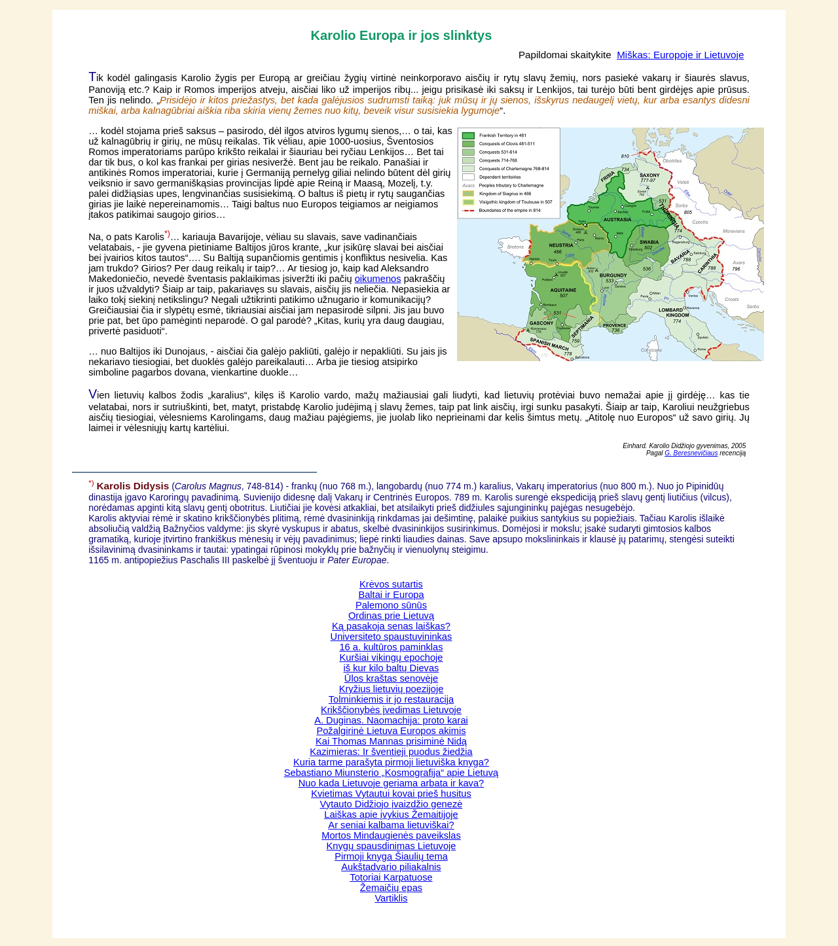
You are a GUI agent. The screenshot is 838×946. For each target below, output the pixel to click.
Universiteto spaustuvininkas (391, 636)
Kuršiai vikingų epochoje (391, 657)
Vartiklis (390, 898)
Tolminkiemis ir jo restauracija (391, 699)
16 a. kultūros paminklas (391, 647)
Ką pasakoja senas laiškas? (391, 626)
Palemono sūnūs (391, 605)
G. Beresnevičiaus (691, 453)
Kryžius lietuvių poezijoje (391, 689)
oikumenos (378, 278)
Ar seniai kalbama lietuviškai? (391, 825)
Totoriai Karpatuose (391, 877)
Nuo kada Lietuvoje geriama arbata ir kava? (391, 783)
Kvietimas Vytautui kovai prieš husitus (391, 793)
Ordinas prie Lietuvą (391, 615)
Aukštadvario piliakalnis (391, 867)
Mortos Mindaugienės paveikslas (391, 835)
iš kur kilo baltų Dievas (391, 668)
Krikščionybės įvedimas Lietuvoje (391, 710)
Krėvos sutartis (391, 584)
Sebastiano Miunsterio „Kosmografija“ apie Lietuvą (391, 772)
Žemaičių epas (391, 888)
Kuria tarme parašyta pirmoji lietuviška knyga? (391, 762)
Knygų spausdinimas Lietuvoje (391, 846)
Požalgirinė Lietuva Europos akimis (390, 731)
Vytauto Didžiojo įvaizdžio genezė (391, 804)
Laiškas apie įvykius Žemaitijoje (391, 814)
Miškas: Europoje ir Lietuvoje (680, 54)
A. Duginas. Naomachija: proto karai (391, 720)
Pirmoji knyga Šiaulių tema (391, 856)
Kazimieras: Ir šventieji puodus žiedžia (391, 751)
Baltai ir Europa (391, 594)
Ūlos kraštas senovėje (391, 678)
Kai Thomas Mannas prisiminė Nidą (391, 741)
